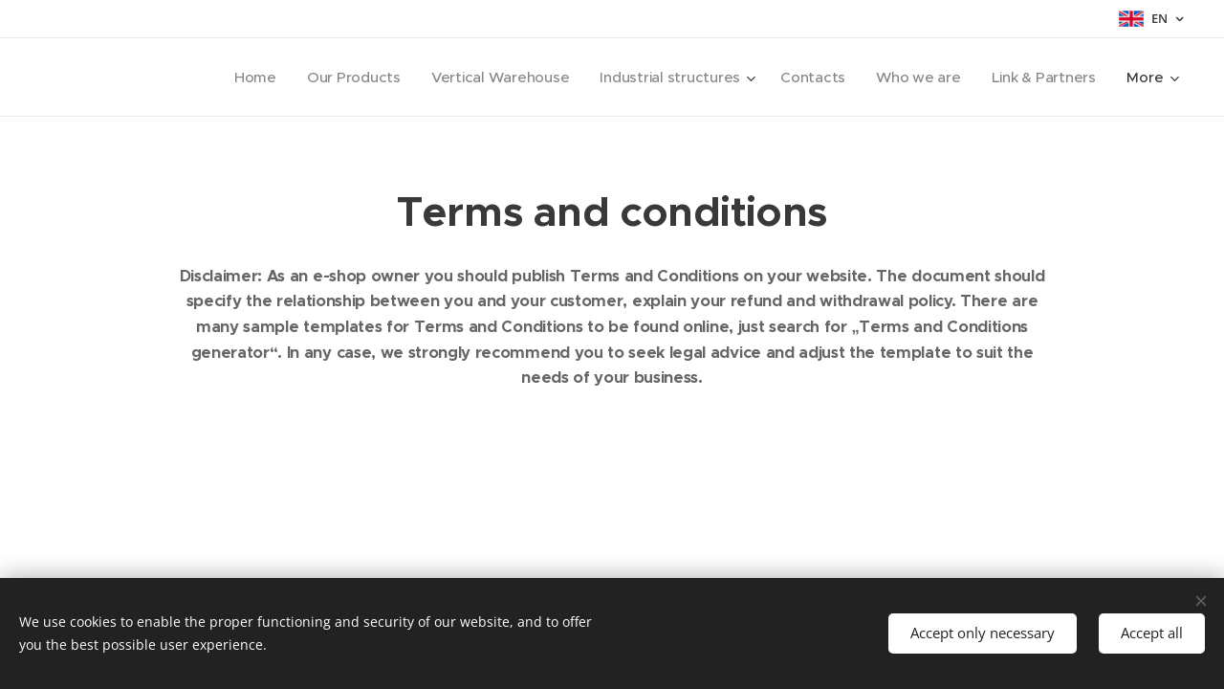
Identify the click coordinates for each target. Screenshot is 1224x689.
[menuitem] (240, 77)
